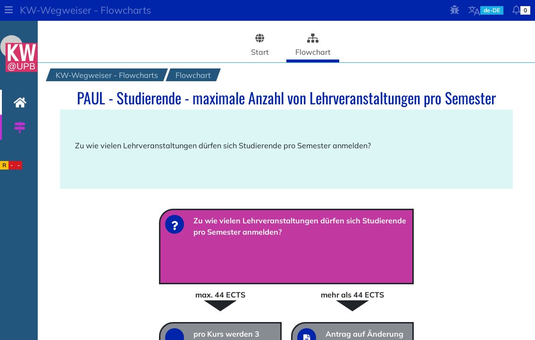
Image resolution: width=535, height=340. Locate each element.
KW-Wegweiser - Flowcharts (85, 10)
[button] (8, 10)
